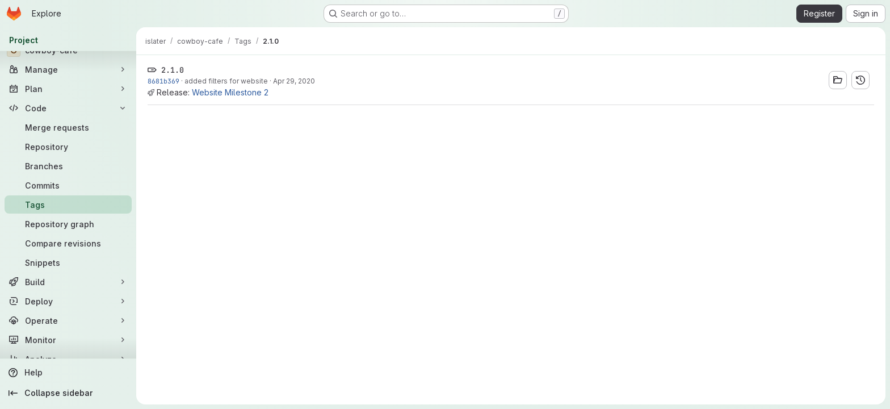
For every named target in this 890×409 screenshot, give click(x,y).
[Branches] (68, 166)
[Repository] (68, 146)
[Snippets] (68, 262)
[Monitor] (68, 340)
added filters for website (226, 81)
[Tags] (68, 204)
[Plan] (68, 89)
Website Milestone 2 (230, 92)
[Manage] (68, 69)
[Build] (68, 282)
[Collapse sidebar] (68, 393)
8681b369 (163, 81)
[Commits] (68, 185)
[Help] (68, 373)
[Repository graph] (68, 224)
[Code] (68, 108)
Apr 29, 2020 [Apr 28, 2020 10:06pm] (294, 81)
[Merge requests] (68, 127)
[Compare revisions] (68, 243)
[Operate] (68, 320)
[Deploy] (68, 301)
